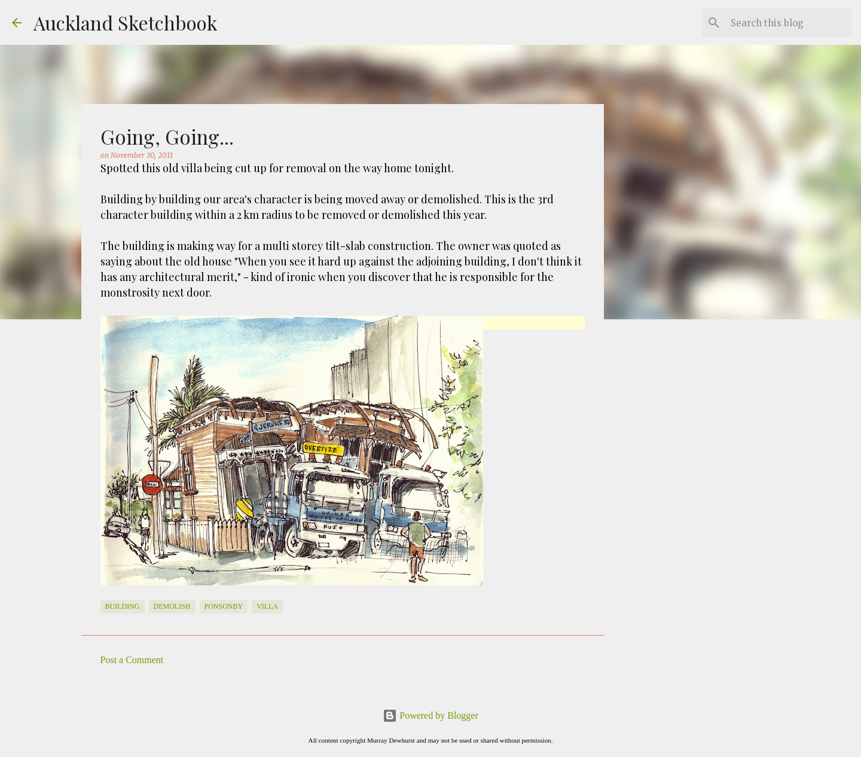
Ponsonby (223, 606)
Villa (267, 606)
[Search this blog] (788, 22)
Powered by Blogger (430, 715)
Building (122, 606)
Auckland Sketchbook (125, 22)
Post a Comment (132, 660)
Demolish (172, 606)
